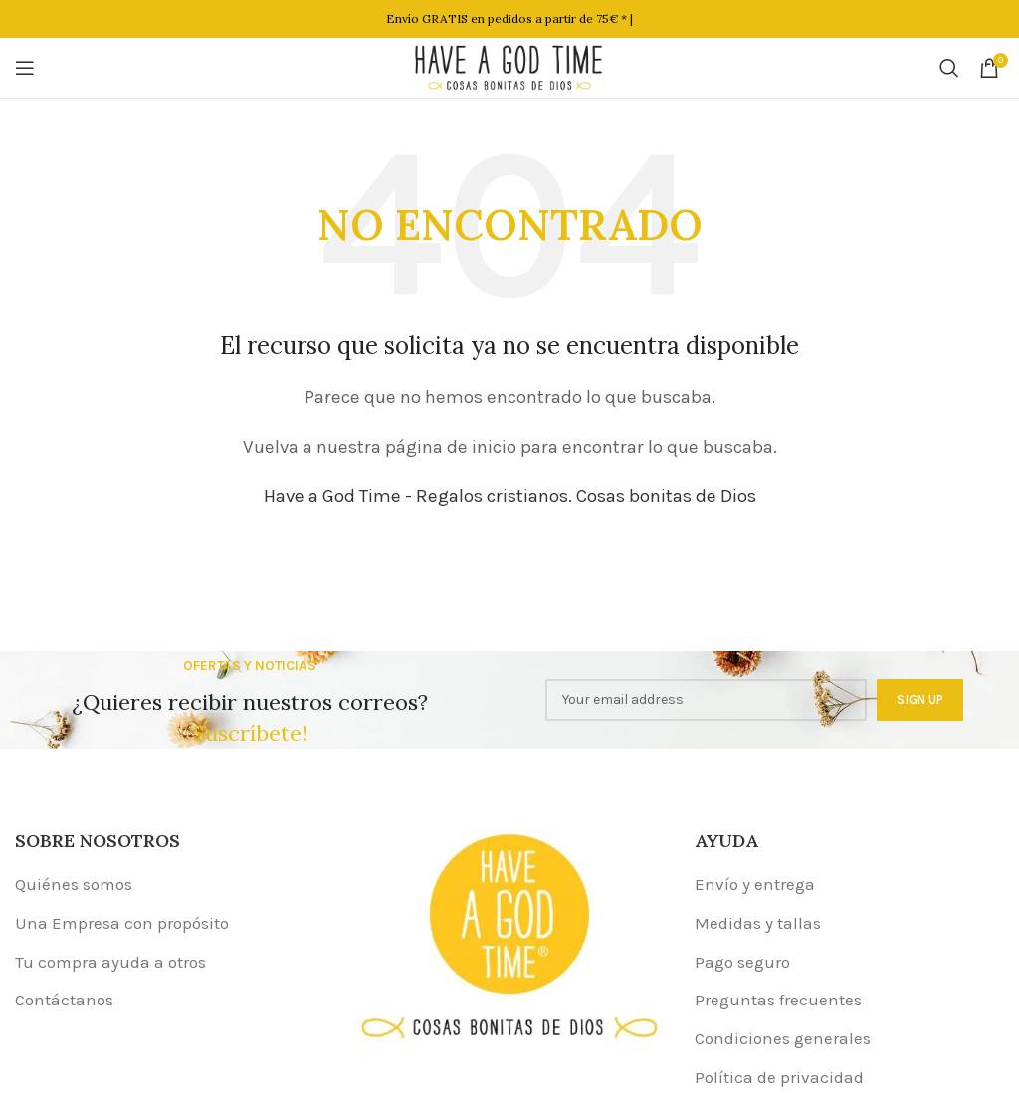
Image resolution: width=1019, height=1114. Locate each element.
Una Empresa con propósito (122, 923)
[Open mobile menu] (25, 68)
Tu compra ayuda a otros (110, 962)
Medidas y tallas (758, 923)
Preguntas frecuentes (778, 999)
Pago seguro (742, 962)
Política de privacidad (779, 1077)
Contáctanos (64, 999)
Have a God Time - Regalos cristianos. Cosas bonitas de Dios (510, 496)
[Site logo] (509, 66)
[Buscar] (949, 68)
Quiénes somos (73, 884)
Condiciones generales (783, 1038)
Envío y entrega (755, 884)
